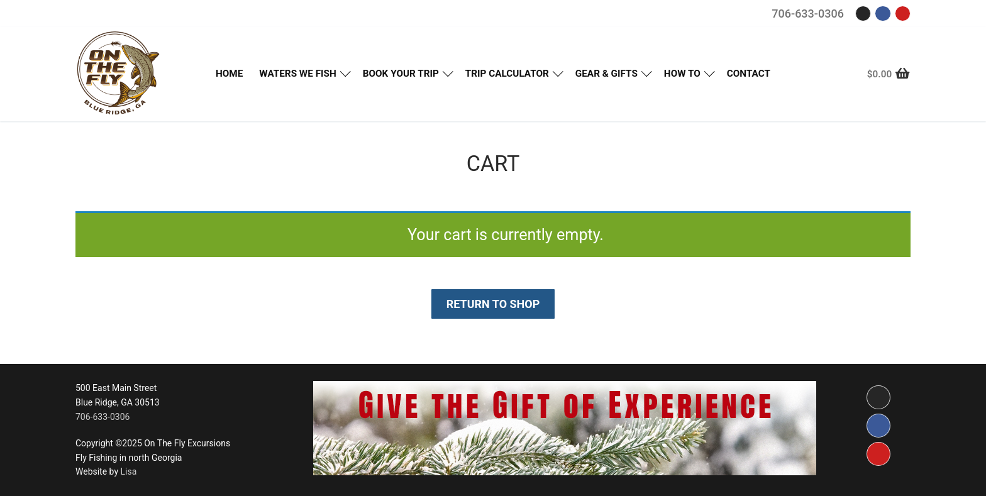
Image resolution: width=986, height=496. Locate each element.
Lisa (128, 471)
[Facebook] (882, 13)
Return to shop (493, 304)
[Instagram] (863, 13)
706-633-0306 (808, 13)
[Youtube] (903, 13)
